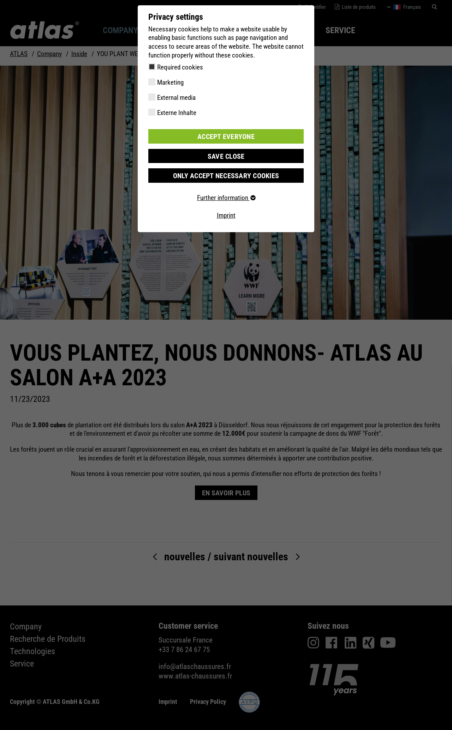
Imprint (226, 215)
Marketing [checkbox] (170, 82)
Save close (226, 155)
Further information (226, 197)
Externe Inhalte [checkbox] (176, 113)
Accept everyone (226, 136)
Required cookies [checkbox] (180, 67)
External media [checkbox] (176, 97)
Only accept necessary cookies (225, 175)
